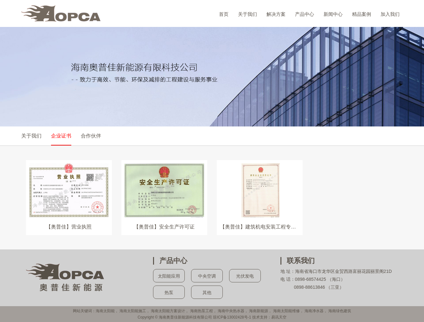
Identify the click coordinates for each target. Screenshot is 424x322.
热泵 (168, 292)
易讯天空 (278, 317)
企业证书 (61, 135)
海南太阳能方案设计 (168, 311)
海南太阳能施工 (132, 311)
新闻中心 (333, 14)
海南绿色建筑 (339, 311)
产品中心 (304, 14)
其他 (206, 292)
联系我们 (301, 261)
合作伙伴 (91, 135)
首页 (223, 14)
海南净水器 (314, 311)
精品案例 (361, 14)
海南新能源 (258, 311)
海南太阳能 (105, 311)
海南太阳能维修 (286, 311)
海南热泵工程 (201, 311)
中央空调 (207, 276)
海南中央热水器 (231, 311)
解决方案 (276, 14)
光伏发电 (245, 276)
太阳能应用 (169, 276)
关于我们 (247, 14)
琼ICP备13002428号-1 (232, 317)
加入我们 (390, 14)
